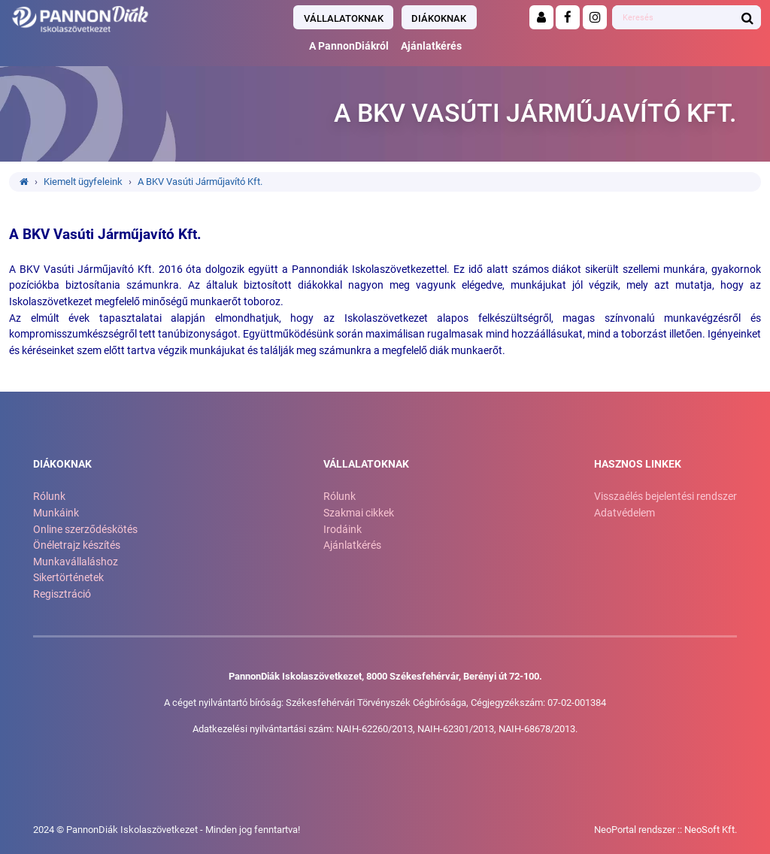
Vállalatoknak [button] (366, 464)
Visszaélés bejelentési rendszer (665, 496)
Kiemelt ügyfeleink (83, 181)
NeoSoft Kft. (710, 829)
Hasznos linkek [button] (637, 464)
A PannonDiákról (349, 46)
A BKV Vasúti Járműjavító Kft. (200, 181)
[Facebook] (568, 17)
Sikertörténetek (68, 577)
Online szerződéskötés (85, 529)
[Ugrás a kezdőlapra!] (131, 18)
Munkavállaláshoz (75, 562)
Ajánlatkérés (431, 46)
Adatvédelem (624, 513)
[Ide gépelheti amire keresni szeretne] (674, 17)
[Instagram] (595, 17)
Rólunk (49, 496)
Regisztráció (62, 594)
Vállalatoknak (343, 18)
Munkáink (56, 513)
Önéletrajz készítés (76, 545)
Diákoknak (438, 18)
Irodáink (342, 529)
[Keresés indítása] (747, 17)
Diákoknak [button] (62, 464)
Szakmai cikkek (358, 513)
